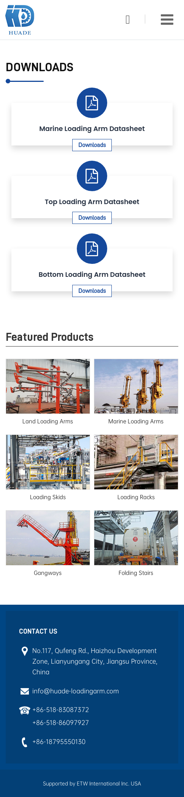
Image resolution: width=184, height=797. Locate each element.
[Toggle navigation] (167, 20)
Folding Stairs (136, 572)
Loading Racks (136, 497)
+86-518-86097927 (60, 723)
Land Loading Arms (47, 421)
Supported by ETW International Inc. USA (92, 783)
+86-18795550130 (59, 742)
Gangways (48, 572)
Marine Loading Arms (135, 421)
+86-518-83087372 (60, 710)
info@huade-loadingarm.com (75, 691)
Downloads (92, 145)
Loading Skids (48, 497)
